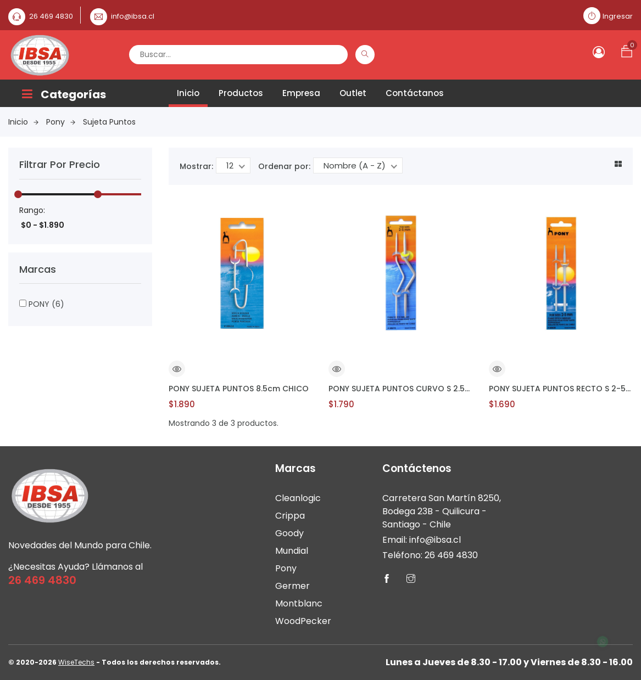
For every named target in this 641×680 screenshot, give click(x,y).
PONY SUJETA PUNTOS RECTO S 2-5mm (561, 388)
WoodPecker (303, 621)
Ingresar (618, 16)
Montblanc (298, 603)
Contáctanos (415, 93)
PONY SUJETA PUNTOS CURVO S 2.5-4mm (400, 388)
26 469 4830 (51, 16)
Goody (289, 533)
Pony (60, 121)
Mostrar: (196, 166)
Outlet (352, 93)
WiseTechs (76, 662)
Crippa (290, 515)
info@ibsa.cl (132, 16)
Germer (292, 586)
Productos (241, 93)
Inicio (188, 93)
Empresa (301, 93)
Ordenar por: (284, 166)
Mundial (291, 550)
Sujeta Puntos (109, 121)
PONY (41, 304)
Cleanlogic (298, 498)
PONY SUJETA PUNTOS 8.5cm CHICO (239, 388)
